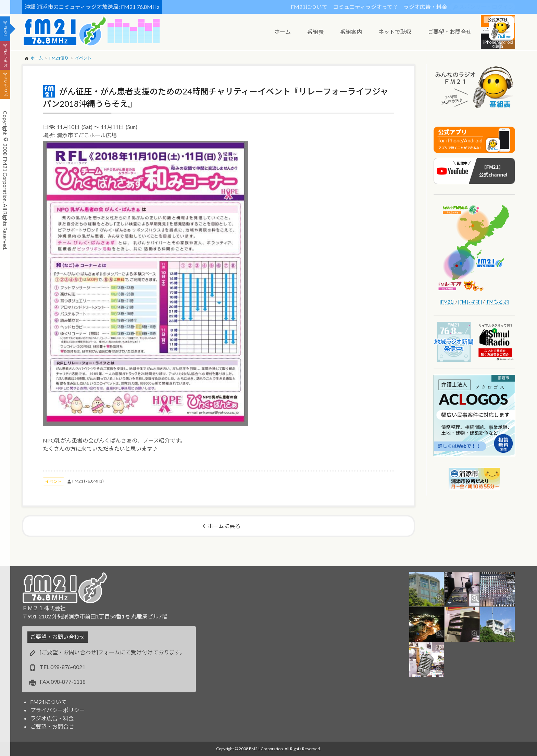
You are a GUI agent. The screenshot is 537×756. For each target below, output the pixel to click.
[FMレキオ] (470, 302)
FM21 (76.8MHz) (88, 481)
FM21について (309, 6)
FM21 (5, 31)
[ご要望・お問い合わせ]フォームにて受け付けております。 (112, 652)
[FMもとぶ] (497, 302)
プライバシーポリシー (57, 710)
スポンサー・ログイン (486, 6)
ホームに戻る (224, 526)
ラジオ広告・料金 (425, 6)
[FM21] (447, 302)
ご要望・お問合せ (52, 726)
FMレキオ (5, 58)
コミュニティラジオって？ (365, 6)
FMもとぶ (5, 87)
